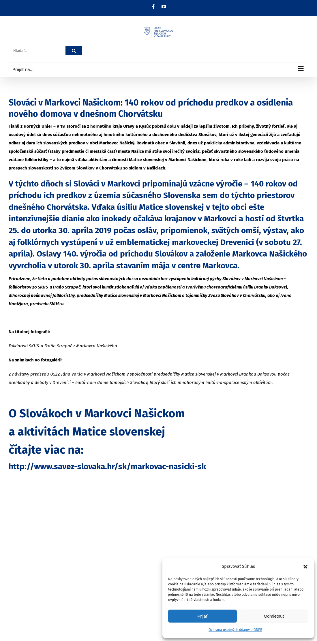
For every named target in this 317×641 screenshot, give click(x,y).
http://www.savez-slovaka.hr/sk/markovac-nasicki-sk (107, 466)
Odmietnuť (274, 616)
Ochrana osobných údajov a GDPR (235, 630)
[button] (305, 567)
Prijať (202, 616)
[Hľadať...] (37, 50)
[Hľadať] (73, 50)
